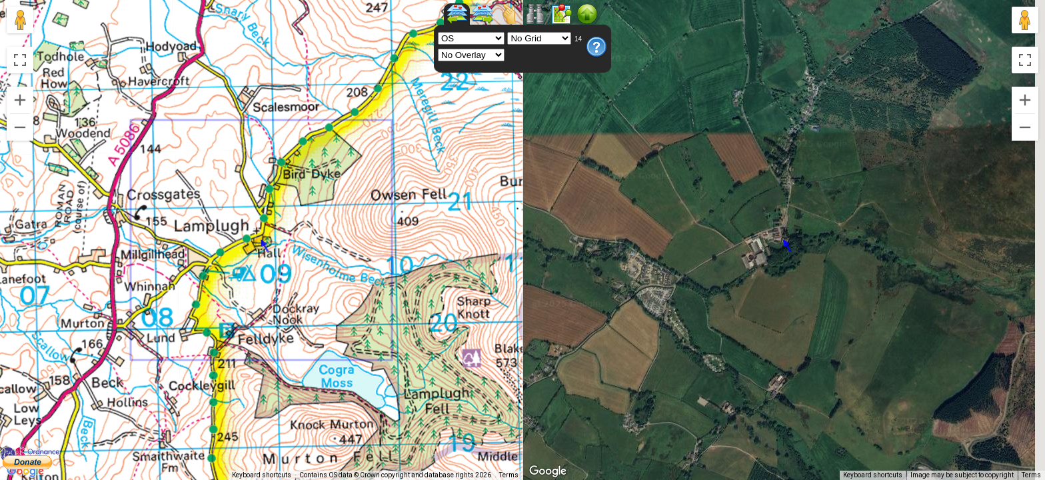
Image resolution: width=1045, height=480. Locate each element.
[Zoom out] (20, 127)
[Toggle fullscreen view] (20, 60)
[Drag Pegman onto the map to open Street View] (20, 20)
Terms (509, 475)
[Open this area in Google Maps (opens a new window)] (25, 471)
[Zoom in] (20, 100)
